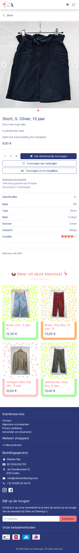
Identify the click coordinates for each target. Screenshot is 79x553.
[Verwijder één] (5, 156)
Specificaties (9, 196)
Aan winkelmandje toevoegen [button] (48, 156)
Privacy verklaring (12, 428)
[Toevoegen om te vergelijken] (39, 171)
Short (7, 15)
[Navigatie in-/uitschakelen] (73, 4)
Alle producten (12, 445)
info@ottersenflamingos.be (23, 478)
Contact (6, 420)
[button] (4, 64)
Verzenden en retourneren (17, 431)
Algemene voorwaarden (15, 424)
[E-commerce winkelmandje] (67, 4)
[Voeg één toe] (16, 156)
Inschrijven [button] (68, 518)
